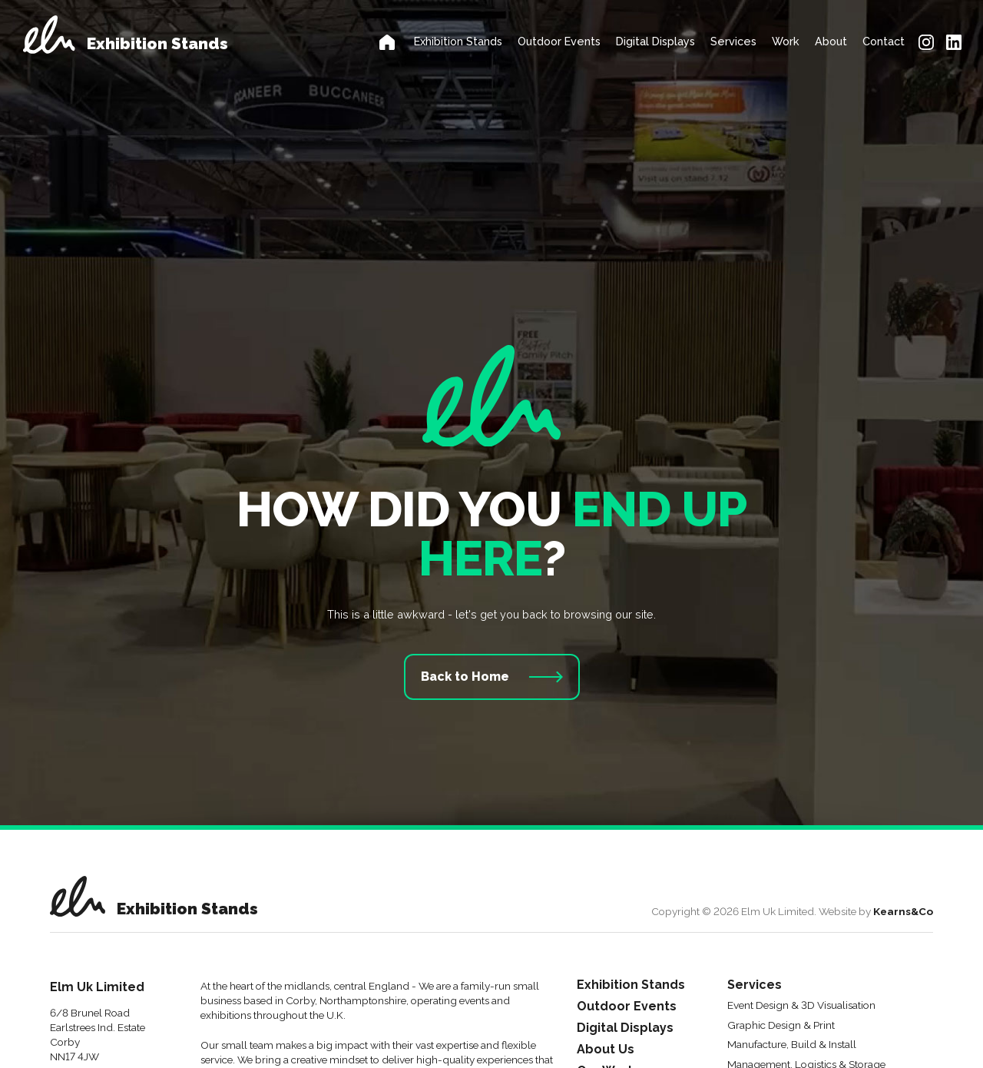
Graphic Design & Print (781, 1025)
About (831, 41)
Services (733, 41)
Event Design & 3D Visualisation (801, 1005)
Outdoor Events (559, 41)
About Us (605, 1049)
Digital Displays (655, 41)
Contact (883, 41)
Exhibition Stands (458, 41)
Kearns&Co (903, 911)
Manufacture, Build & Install (791, 1045)
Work (785, 41)
